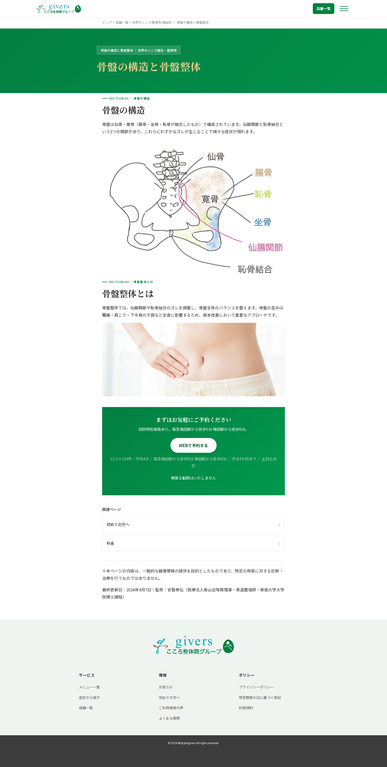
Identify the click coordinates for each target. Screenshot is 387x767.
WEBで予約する (193, 445)
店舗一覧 (324, 8)
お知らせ (166, 687)
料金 (193, 543)
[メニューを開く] (344, 8)
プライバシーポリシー (256, 687)
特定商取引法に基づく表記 (260, 697)
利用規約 (246, 707)
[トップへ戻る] (59, 8)
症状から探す (89, 697)
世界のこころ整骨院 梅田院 (152, 22)
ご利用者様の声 (171, 707)
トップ (107, 22)
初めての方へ (193, 524)
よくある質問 (169, 718)
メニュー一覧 (89, 687)
